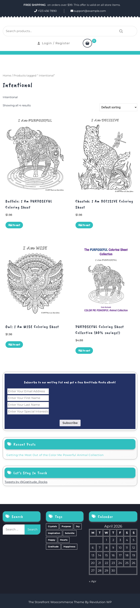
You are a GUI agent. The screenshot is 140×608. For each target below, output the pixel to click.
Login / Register (54, 43)
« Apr (92, 581)
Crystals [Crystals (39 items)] (52, 526)
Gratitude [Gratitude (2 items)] (53, 546)
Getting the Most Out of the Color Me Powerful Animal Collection (55, 455)
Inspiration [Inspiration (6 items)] (54, 533)
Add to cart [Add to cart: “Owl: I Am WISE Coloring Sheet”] (14, 344)
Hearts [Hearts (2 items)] (63, 539)
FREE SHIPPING (35, 5)
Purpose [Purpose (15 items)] (66, 526)
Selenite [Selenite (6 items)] (70, 533)
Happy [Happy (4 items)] (51, 539)
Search (120, 31)
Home (7, 75)
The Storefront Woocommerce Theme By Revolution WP (70, 602)
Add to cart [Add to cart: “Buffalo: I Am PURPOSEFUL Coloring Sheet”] (14, 225)
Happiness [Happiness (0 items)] (69, 546)
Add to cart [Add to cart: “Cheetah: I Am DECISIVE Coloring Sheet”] (84, 225)
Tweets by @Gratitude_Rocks (26, 482)
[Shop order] (118, 107)
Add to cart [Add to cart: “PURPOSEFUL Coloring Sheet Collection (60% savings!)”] (84, 350)
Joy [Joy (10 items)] (78, 526)
